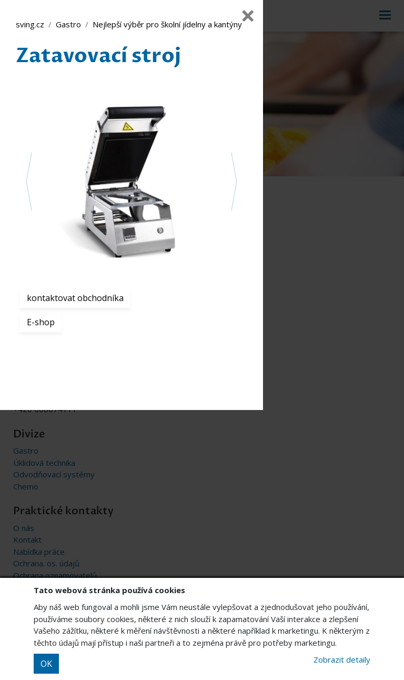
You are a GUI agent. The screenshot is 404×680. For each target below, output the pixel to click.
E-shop (41, 322)
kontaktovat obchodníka (75, 298)
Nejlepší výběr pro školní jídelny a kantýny (167, 24)
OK (46, 663)
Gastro (68, 24)
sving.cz (30, 24)
